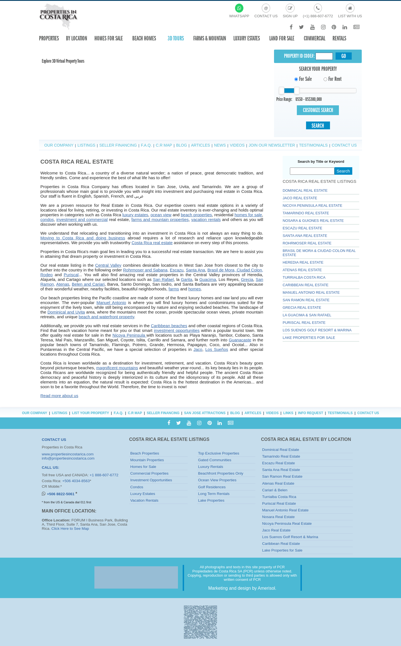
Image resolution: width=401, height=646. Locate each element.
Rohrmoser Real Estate (307, 243)
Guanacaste (240, 339)
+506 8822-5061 (61, 494)
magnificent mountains (117, 367)
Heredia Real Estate (303, 262)
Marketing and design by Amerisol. (242, 588)
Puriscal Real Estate (304, 322)
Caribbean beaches (169, 325)
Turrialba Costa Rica (304, 277)
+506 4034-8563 (76, 481)
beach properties (196, 214)
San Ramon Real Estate (282, 476)
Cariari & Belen (274, 490)
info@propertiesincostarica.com (68, 458)
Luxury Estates (246, 38)
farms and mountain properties (160, 219)
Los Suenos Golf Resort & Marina (317, 330)
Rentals (339, 38)
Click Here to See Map (70, 528)
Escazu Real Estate (302, 228)
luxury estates (135, 214)
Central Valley (108, 265)
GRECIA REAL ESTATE (302, 307)
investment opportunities (177, 330)
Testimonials (313, 145)
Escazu (177, 270)
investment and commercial (82, 219)
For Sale (303, 78)
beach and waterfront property (106, 316)
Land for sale (281, 38)
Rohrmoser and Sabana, (145, 270)
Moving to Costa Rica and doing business (82, 237)
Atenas (62, 284)
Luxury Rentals (210, 467)
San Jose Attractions (205, 413)
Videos (237, 145)
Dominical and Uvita (66, 312)
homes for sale (248, 214)
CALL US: (50, 467)
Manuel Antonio (111, 302)
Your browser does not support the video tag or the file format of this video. (81, 70)
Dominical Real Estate (305, 190)
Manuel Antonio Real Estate (311, 292)
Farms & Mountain (209, 38)
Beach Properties (144, 453)
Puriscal (71, 274)
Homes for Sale (143, 467)
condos (47, 219)
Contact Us (344, 145)
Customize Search (318, 110)
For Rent (332, 78)
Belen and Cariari (88, 284)
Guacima (207, 279)
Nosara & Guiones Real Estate (313, 220)
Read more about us (59, 395)
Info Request (310, 413)
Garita (186, 279)
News (220, 145)
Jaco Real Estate (300, 198)
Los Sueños (216, 349)
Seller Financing (118, 145)
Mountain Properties (147, 460)
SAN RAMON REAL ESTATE (306, 300)
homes (194, 288)
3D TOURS (176, 38)
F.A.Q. (146, 145)
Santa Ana (195, 270)
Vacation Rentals (144, 500)
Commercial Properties (149, 473)
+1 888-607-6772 (104, 475)
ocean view (160, 214)
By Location (76, 38)
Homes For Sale (108, 38)
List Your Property (90, 413)
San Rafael (163, 279)
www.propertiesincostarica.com (68, 454)
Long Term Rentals (213, 494)
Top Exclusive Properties (218, 453)
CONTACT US (54, 440)
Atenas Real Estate (302, 270)
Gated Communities (214, 460)
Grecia (247, 279)
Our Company (59, 145)
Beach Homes (144, 38)
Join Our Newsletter (272, 145)
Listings (86, 145)
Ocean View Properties (217, 480)
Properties (49, 38)
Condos (136, 487)
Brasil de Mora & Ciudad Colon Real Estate (319, 253)
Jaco (198, 349)
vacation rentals (206, 219)
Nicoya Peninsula (129, 335)
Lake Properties (211, 500)
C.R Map (164, 145)
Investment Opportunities (151, 480)
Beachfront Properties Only (220, 473)
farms (173, 288)
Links (288, 413)
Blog (181, 145)
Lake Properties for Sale (309, 338)
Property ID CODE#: (299, 55)
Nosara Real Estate (278, 517)
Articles (200, 145)
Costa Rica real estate (152, 242)
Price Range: (284, 99)
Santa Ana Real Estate (305, 236)
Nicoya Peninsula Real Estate (312, 205)
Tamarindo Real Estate (306, 213)
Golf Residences (212, 487)
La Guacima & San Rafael (307, 315)
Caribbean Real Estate (305, 285)
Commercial (314, 38)
